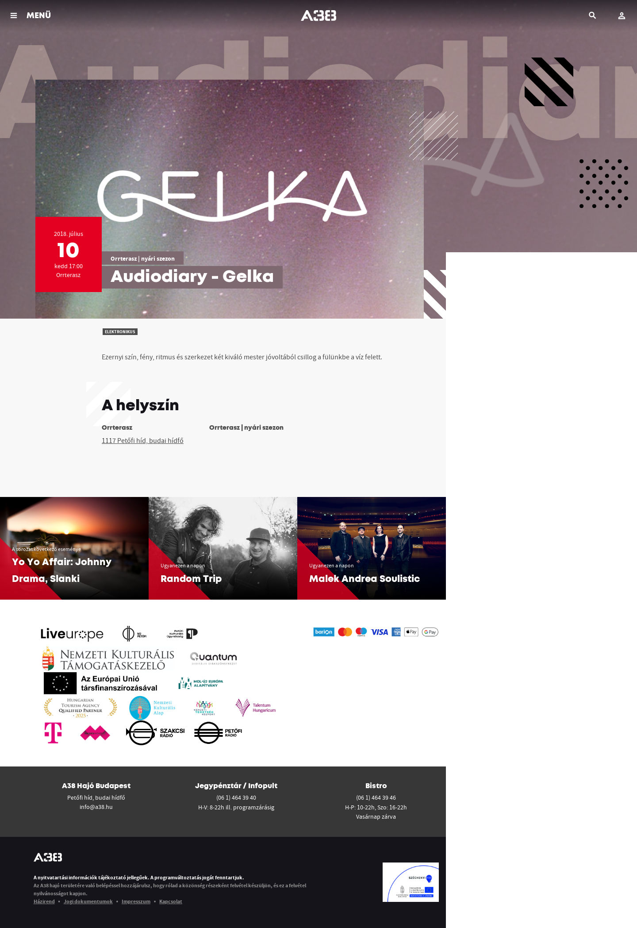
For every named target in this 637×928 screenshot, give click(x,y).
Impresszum (136, 901)
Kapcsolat (170, 901)
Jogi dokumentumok (88, 901)
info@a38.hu (96, 807)
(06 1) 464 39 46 (376, 797)
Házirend (44, 901)
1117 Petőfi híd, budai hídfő (143, 440)
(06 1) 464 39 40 (236, 797)
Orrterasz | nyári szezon (143, 258)
